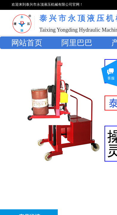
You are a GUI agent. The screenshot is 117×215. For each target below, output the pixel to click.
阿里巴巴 (76, 43)
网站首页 (26, 43)
